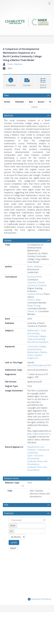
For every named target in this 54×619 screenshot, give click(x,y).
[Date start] (31, 525)
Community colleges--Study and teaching (37, 337)
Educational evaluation (37, 342)
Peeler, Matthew (14, 64)
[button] (27, 81)
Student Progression (34, 356)
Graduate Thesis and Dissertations (37, 468)
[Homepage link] (27, 21)
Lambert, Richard (35, 294)
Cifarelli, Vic (32, 311)
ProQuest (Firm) (34, 276)
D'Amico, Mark (34, 299)
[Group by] (27, 520)
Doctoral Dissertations (35, 457)
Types (30, 455)
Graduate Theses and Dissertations (37, 463)
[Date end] (29, 531)
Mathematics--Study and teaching (36, 332)
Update (14, 542)
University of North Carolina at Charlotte (37, 284)
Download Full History (39, 599)
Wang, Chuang (33, 305)
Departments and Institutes (35, 448)
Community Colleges (36, 346)
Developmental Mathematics (34, 351)
